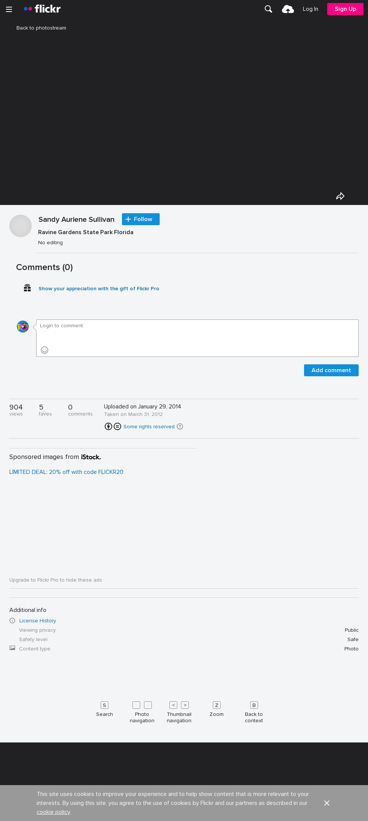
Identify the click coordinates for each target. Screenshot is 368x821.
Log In (310, 9)
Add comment (331, 551)
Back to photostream (36, 28)
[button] (180, 607)
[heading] (42, 9)
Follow (143, 400)
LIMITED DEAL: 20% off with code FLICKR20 (66, 653)
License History (37, 802)
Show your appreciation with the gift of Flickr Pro (99, 469)
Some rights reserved (149, 607)
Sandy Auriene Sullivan (76, 401)
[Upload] (288, 9)
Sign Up (345, 9)
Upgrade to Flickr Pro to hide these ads (55, 761)
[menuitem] (268, 9)
